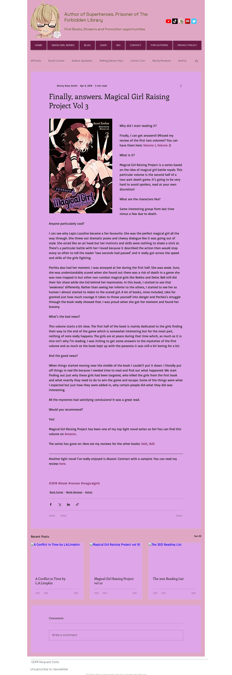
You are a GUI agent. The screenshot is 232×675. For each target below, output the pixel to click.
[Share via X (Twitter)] (59, 504)
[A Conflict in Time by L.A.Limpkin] (57, 557)
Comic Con (137, 60)
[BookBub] (187, 21)
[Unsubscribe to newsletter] (49, 669)
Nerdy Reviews (161, 60)
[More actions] (181, 85)
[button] (196, 60)
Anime (182, 60)
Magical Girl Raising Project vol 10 (114, 580)
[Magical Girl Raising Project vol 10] (116, 557)
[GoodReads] (181, 21)
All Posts (36, 60)
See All (197, 535)
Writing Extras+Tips (111, 60)
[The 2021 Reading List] (175, 557)
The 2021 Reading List (168, 578)
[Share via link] (77, 504)
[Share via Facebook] (50, 504)
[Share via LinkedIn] (68, 504)
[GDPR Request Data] (45, 662)
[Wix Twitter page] (194, 21)
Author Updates (82, 60)
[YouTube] (168, 21)
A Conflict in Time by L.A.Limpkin (50, 580)
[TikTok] (175, 21)
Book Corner (56, 60)
